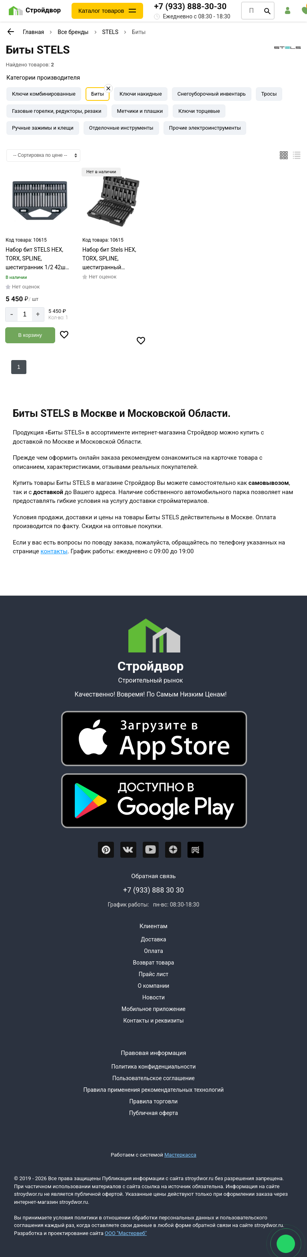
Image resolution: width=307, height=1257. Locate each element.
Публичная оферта (153, 1113)
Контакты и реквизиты (153, 1020)
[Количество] (25, 314)
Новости (153, 997)
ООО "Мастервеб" (126, 1233)
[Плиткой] (284, 155)
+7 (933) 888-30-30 (190, 6)
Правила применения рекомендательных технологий (153, 1090)
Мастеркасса (180, 1155)
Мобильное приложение (153, 1009)
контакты (54, 551)
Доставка (153, 939)
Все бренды (73, 32)
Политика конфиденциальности (153, 1066)
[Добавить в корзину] (30, 335)
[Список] (297, 155)
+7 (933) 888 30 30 (153, 890)
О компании (153, 986)
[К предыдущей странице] (10, 31)
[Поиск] (267, 10)
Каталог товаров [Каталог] (101, 10)
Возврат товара (153, 962)
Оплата (153, 951)
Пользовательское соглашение (153, 1078)
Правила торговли (154, 1101)
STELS (110, 32)
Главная (33, 32)
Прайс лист (154, 974)
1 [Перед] (18, 367)
